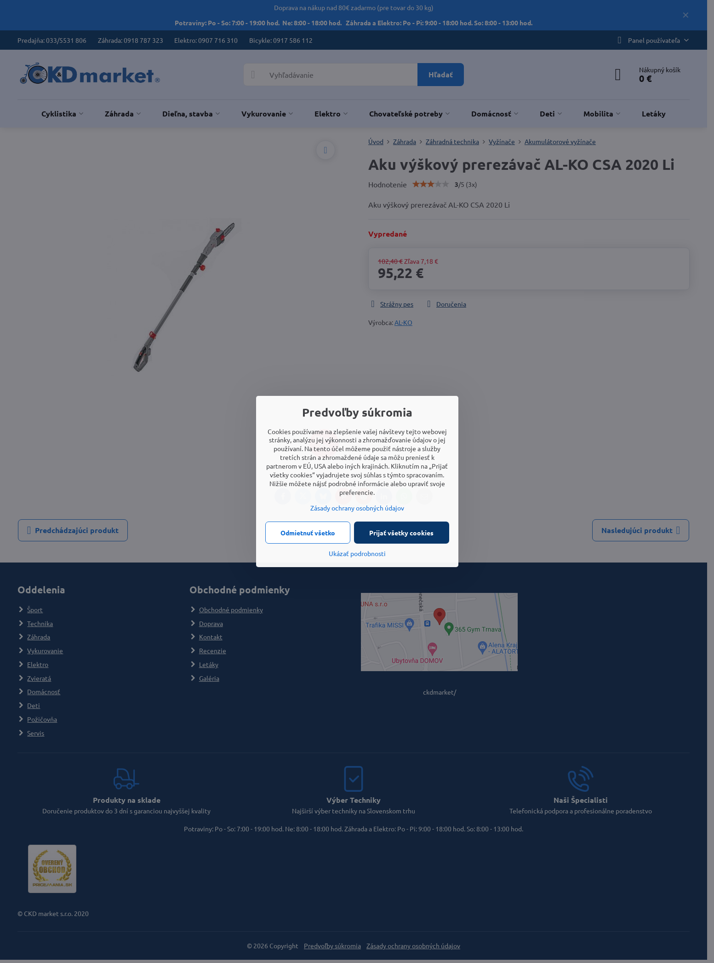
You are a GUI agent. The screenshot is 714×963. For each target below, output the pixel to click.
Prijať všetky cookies (401, 532)
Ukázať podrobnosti (357, 553)
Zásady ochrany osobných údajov (357, 508)
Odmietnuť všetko (307, 532)
